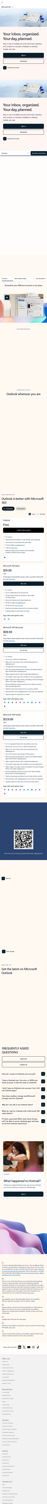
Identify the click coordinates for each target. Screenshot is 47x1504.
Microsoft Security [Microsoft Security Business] (6, 1457)
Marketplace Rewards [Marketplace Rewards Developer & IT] (7, 1503)
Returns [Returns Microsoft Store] (4, 1401)
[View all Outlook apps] (23, 951)
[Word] (8, 702)
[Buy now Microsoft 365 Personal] (23, 645)
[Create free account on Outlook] (11, 67)
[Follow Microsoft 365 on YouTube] (28, 1347)
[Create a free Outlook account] (23, 530)
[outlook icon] (4, 557)
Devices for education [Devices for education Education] (7, 1426)
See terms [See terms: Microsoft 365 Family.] (12, 728)
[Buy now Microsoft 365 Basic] (23, 583)
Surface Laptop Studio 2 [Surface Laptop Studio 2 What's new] (7, 1367)
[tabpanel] (23, 301)
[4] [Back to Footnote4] (3, 1304)
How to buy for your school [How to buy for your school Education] (8, 1435)
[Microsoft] (23, 1)
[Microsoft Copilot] (4, 702)
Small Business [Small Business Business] (5, 1475)
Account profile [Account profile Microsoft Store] (5, 1392)
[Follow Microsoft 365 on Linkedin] (19, 1347)
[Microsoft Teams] (35, 702)
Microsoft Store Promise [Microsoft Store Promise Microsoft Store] (8, 1411)
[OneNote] (24, 702)
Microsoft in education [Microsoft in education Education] (7, 1423)
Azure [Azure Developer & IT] (3, 1484)
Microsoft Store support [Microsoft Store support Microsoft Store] (7, 1398)
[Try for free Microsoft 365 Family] (23, 737)
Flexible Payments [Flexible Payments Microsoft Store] (6, 1414)
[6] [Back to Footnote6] (3, 1323)
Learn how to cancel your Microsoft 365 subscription (23, 1270)
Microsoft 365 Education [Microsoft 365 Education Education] (8, 1432)
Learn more (30, 1293)
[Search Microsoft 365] (2, 2)
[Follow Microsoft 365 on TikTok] (38, 1347)
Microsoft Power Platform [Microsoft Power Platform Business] (8, 1466)
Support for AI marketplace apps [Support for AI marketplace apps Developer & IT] (9, 1494)
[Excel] (12, 702)
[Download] (23, 61)
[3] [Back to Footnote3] (3, 1296)
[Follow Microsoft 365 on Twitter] (24, 1347)
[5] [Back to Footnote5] (3, 1316)
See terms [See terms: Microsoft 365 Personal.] (12, 641)
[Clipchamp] (4, 706)
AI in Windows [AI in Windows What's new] (5, 1377)
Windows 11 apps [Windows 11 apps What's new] (6, 1383)
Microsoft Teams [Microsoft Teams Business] (6, 1469)
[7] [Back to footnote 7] (3, 1331)
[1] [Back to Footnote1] (2, 1262)
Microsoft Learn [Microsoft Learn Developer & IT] (6, 1490)
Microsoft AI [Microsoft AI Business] (5, 1453)
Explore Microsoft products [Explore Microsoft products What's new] (8, 1380)
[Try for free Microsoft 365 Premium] (23, 650)
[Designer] (39, 702)
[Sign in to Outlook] (23, 55)
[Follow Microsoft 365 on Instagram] (33, 1347)
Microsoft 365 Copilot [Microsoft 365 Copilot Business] (7, 1472)
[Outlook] (4, 619)
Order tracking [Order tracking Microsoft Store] (5, 1404)
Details (33, 1301)
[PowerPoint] (16, 702)
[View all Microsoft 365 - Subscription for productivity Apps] (23, 878)
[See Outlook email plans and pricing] (39, 153)
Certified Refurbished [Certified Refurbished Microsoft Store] (7, 1408)
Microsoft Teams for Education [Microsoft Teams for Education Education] (9, 1429)
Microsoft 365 (6, 7)
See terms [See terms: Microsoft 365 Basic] (12, 579)
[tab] (24, 278)
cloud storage (14, 548)
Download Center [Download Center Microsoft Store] (6, 1395)
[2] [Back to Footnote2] (3, 1278)
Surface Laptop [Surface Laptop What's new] (5, 1364)
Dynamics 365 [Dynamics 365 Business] (5, 1460)
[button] (15, 153)
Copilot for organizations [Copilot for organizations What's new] (8, 1371)
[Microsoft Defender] (31, 702)
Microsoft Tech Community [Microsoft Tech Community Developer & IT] (8, 1497)
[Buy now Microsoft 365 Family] (23, 732)
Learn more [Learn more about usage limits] (12, 1327)
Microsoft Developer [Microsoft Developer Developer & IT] (7, 1487)
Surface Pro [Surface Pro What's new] (5, 1361)
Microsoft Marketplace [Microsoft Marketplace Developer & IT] (7, 1500)
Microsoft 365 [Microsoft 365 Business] (5, 1463)
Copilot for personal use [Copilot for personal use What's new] (8, 1374)
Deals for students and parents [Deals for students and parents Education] (9, 1441)
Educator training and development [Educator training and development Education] (10, 1438)
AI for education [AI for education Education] (6, 1445)
